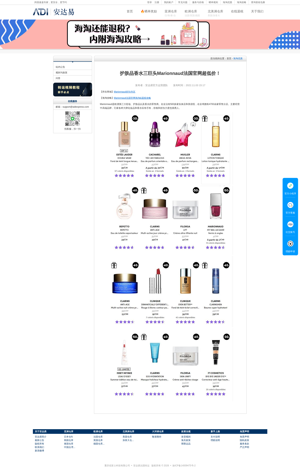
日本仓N (68, 436)
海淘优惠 (227, 2)
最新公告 (39, 440)
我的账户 (168, 2)
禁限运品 (186, 443)
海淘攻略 (241, 2)
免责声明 (244, 436)
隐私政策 (244, 440)
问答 (58, 78)
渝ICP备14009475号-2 (184, 465)
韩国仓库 (68, 440)
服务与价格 (198, 2)
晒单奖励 (150, 11)
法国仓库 (98, 436)
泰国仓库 (68, 443)
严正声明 (244, 447)
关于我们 (257, 11)
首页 (130, 11)
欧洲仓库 (191, 11)
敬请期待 (156, 436)
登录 (149, 2)
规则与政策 (61, 72)
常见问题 (182, 2)
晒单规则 (213, 2)
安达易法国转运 (141, 465)
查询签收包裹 (258, 2)
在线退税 (237, 11)
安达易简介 (40, 436)
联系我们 (39, 447)
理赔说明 (215, 440)
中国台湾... (69, 447)
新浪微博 (39, 450)
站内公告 (60, 67)
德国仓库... (99, 443)
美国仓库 (127, 436)
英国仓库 (98, 440)
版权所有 (39, 443)
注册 (157, 2)
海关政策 (186, 440)
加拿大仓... (128, 440)
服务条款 (244, 443)
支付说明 (215, 436)
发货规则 (186, 436)
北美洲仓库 (215, 11)
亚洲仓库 (171, 11)
